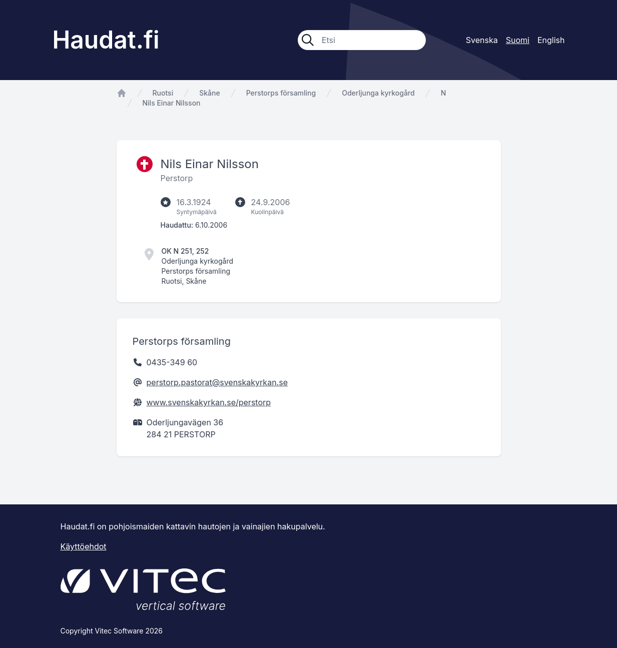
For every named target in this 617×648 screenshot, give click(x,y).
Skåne (209, 93)
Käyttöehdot (84, 546)
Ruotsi (163, 93)
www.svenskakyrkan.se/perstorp (209, 402)
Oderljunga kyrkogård (378, 93)
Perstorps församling (281, 93)
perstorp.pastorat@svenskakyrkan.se (217, 382)
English (551, 40)
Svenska (482, 40)
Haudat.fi (106, 40)
